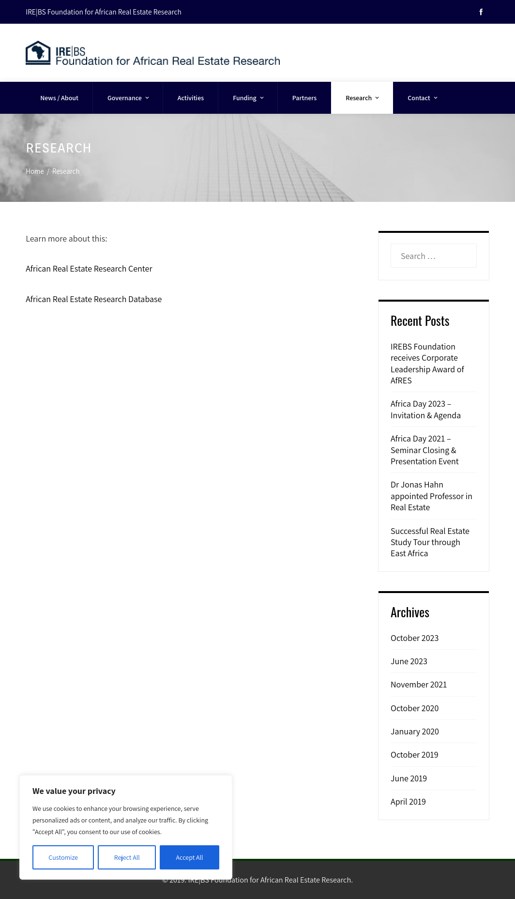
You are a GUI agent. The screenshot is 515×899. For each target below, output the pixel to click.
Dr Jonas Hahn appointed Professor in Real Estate (431, 496)
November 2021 (419, 684)
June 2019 (409, 778)
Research (363, 98)
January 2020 (415, 731)
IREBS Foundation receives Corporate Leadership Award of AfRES (427, 363)
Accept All (189, 857)
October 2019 (415, 754)
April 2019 (408, 801)
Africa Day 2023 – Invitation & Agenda (426, 409)
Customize (63, 857)
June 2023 (409, 661)
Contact (423, 98)
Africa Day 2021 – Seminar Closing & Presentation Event (425, 450)
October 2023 (415, 637)
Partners (304, 97)
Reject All (127, 857)
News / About (59, 97)
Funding (249, 98)
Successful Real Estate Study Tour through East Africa (430, 542)
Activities (191, 97)
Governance (129, 98)
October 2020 (415, 708)
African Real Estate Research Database (94, 299)
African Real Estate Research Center (89, 268)
